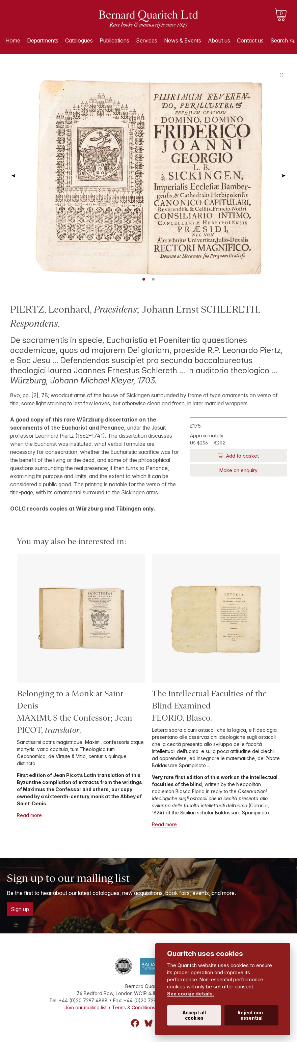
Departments (42, 40)
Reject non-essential (251, 1015)
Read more (29, 815)
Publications (114, 40)
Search (279, 40)
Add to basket (242, 456)
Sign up (20, 909)
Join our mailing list (85, 1007)
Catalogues (79, 40)
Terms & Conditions (133, 1007)
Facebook (135, 1023)
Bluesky (148, 1023)
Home (12, 40)
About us (219, 40)
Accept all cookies (194, 1015)
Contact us (250, 40)
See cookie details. (190, 993)
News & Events (182, 40)
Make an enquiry (238, 470)
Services (146, 40)
